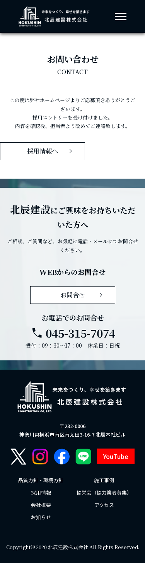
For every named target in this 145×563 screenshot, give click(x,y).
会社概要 (41, 504)
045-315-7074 (72, 333)
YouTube (115, 456)
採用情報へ (51, 151)
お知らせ (41, 517)
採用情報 (41, 492)
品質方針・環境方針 (40, 480)
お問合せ (83, 295)
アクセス (104, 504)
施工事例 (104, 480)
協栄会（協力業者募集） (104, 492)
